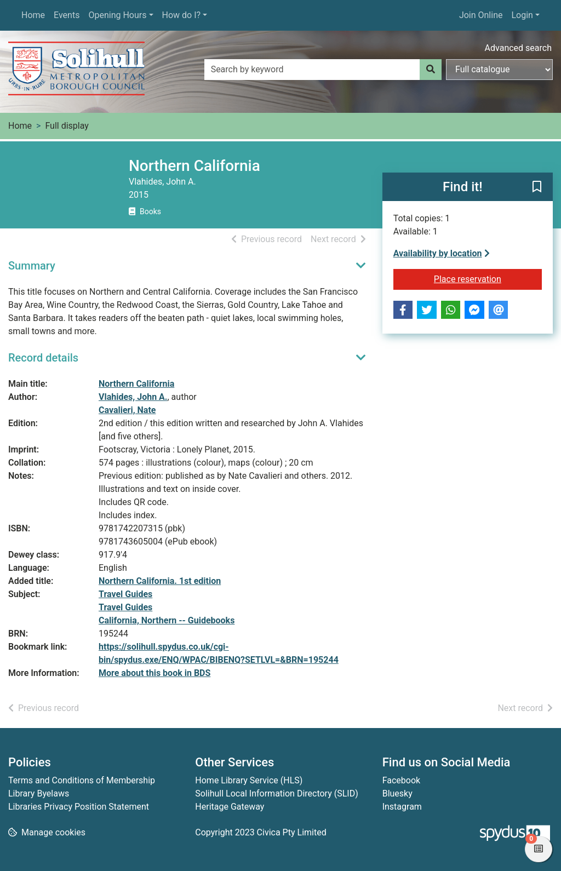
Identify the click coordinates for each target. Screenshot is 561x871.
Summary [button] (31, 265)
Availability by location (441, 253)
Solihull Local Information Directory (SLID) (276, 793)
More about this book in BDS (154, 673)
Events (66, 15)
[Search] (431, 69)
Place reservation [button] (488, 278)
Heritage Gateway (229, 806)
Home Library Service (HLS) (248, 780)
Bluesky (397, 793)
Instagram (402, 806)
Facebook (401, 780)
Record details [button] (43, 357)
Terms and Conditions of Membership (81, 780)
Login (522, 15)
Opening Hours (117, 15)
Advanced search (518, 48)
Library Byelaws (38, 793)
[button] (537, 187)
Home (33, 15)
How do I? (181, 15)
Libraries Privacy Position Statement (78, 806)
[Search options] (499, 69)
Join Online (481, 15)
